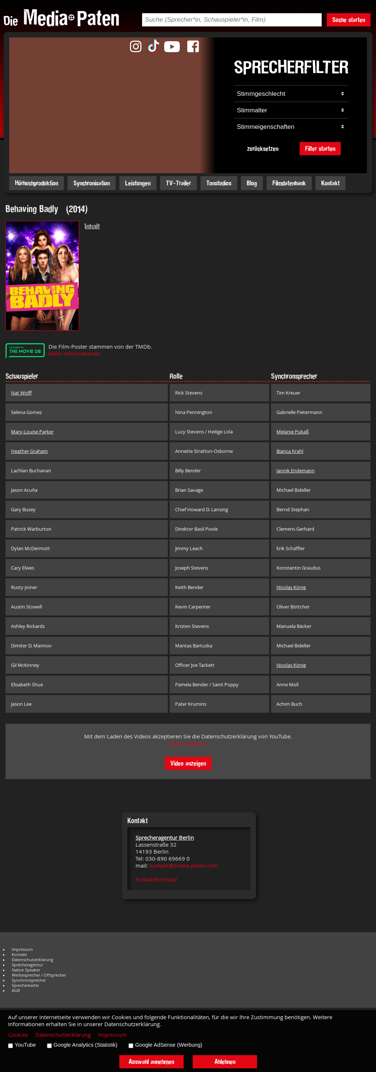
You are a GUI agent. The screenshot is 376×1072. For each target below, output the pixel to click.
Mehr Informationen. (74, 353)
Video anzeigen (188, 763)
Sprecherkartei (25, 985)
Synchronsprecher (29, 980)
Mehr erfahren (188, 743)
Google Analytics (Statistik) (86, 1045)
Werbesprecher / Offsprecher (39, 975)
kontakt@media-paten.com (183, 865)
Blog (252, 183)
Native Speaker (26, 970)
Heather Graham (29, 451)
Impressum (22, 949)
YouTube (25, 1045)
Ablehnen (224, 1061)
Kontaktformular (156, 879)
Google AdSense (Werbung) (168, 1045)
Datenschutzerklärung (32, 959)
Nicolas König (291, 587)
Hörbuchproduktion (36, 183)
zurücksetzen (262, 148)
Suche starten (348, 19)
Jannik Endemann (295, 470)
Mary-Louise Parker (32, 431)
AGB (16, 990)
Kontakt (330, 183)
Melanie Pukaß (292, 431)
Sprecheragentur (27, 964)
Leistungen (138, 183)
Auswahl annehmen (151, 1061)
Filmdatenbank (289, 183)
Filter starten (320, 148)
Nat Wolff (21, 392)
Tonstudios (218, 183)
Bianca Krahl (289, 451)
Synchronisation (91, 183)
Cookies (18, 1034)
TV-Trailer (178, 183)
